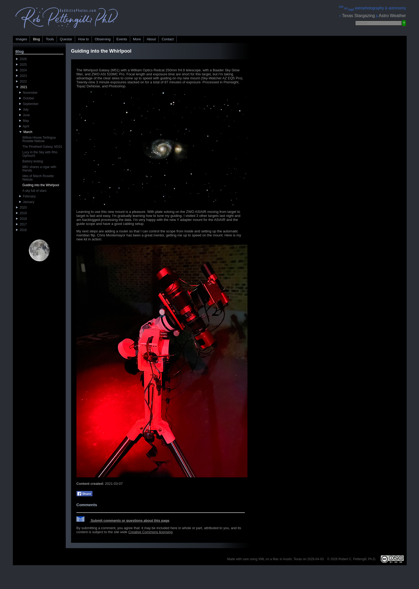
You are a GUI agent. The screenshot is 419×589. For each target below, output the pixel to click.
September (28, 104)
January (26, 202)
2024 (21, 70)
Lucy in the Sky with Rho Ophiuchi (39, 154)
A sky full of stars (34, 191)
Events (122, 39)
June (24, 115)
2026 (21, 59)
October (26, 98)
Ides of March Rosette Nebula (38, 177)
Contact (168, 39)
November (28, 93)
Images (21, 39)
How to (83, 39)
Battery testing (32, 161)
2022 (21, 81)
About (151, 39)
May (24, 121)
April (24, 126)
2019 (21, 213)
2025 (21, 65)
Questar (66, 39)
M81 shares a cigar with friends (39, 168)
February (27, 196)
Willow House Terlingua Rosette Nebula (39, 139)
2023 (21, 76)
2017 (21, 224)
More (137, 39)
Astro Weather (392, 15)
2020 (21, 207)
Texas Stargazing (358, 15)
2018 (21, 219)
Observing (103, 39)
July (24, 109)
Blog (36, 39)
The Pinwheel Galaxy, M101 (42, 147)
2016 (21, 230)
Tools (50, 39)
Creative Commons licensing (150, 532)
